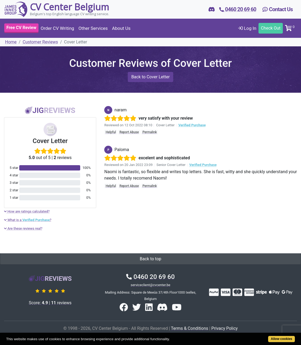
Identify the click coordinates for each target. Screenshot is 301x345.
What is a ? (27, 220)
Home (11, 41)
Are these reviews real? (23, 228)
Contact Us (278, 9)
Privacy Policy (224, 328)
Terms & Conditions (189, 328)
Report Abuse (129, 132)
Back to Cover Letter (150, 76)
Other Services (93, 28)
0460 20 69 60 (150, 277)
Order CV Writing (57, 28)
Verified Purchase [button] (192, 125)
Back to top (150, 258)
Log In (247, 28)
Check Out (270, 28)
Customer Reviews (40, 41)
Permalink (149, 132)
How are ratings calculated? (27, 211)
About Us (121, 28)
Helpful (111, 132)
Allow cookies (281, 339)
